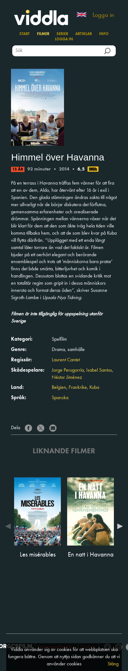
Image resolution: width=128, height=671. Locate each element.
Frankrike (78, 387)
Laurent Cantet (66, 360)
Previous (9, 526)
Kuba (94, 387)
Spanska (60, 397)
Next (118, 526)
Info (104, 34)
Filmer (43, 34)
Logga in (103, 15)
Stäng (113, 664)
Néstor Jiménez (67, 377)
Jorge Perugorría (68, 370)
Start (24, 34)
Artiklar (83, 34)
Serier (62, 34)
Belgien (59, 387)
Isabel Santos (99, 370)
